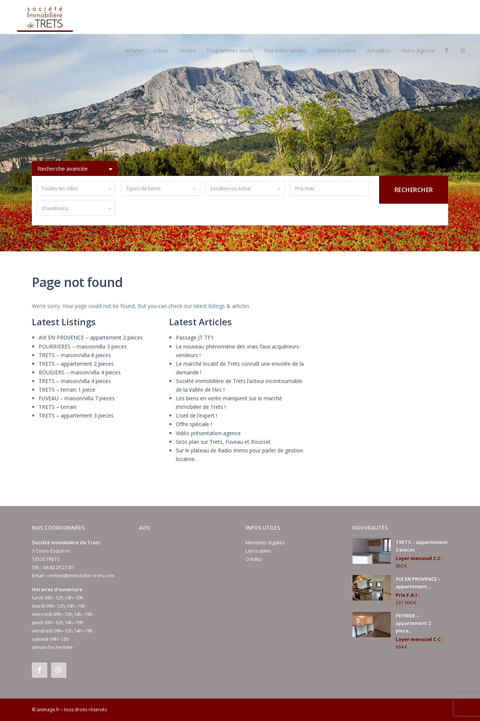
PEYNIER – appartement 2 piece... (413, 623)
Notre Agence (418, 50)
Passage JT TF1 (195, 337)
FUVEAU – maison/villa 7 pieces (77, 398)
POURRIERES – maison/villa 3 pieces (83, 346)
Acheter (134, 50)
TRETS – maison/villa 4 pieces (75, 381)
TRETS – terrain (57, 406)
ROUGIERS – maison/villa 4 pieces (80, 372)
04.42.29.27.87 (58, 567)
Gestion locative (336, 50)
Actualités (378, 50)
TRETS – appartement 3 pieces (76, 415)
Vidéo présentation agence (208, 433)
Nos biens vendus (285, 50)
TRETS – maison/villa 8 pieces (75, 355)
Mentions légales (265, 542)
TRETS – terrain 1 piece (67, 389)
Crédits (254, 559)
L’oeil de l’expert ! (196, 415)
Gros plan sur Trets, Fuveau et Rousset (223, 441)
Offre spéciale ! (194, 424)
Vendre (187, 50)
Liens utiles (258, 550)
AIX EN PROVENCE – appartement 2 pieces (91, 337)
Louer (161, 50)
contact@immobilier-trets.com (80, 575)
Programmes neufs (229, 50)
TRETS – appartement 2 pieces (76, 363)
